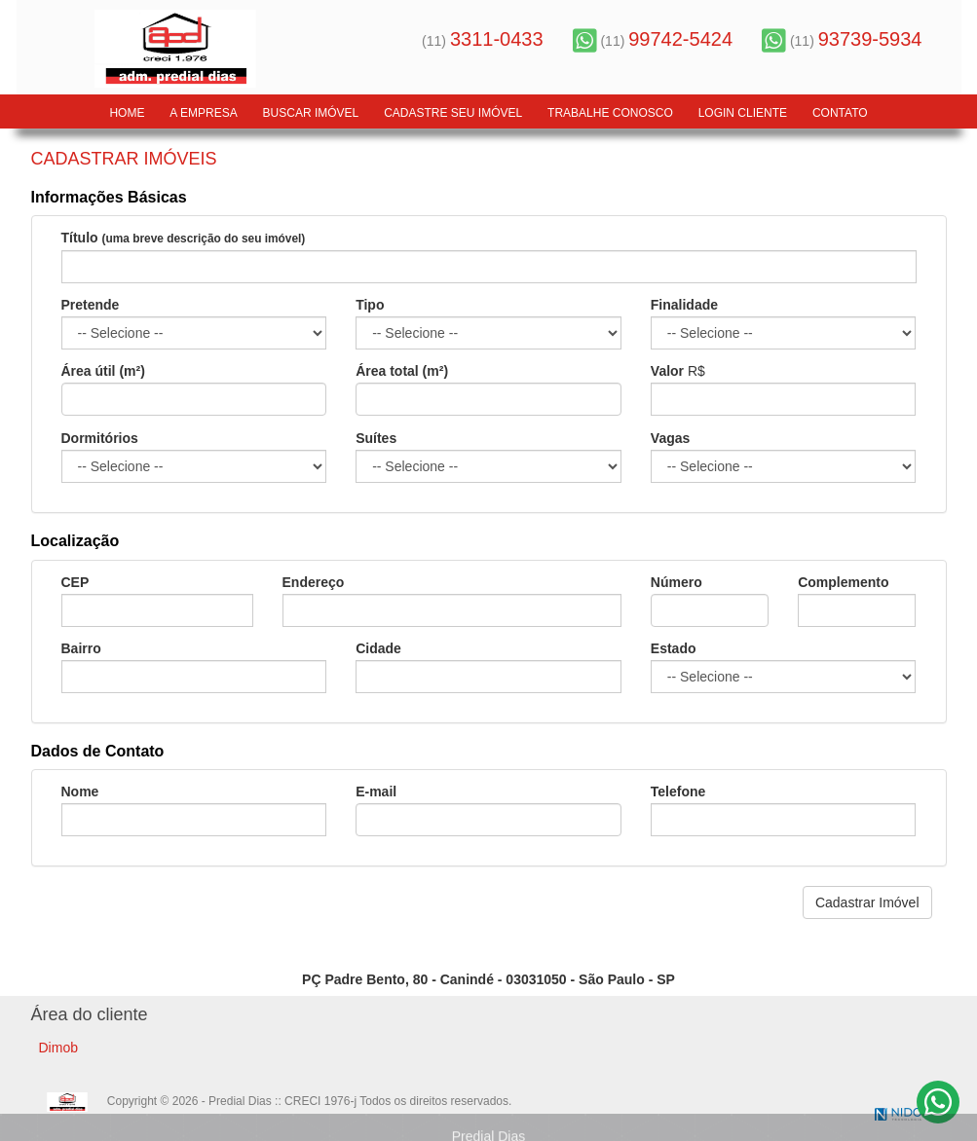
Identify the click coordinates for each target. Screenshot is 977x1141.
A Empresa (203, 113)
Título (183, 238)
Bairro (81, 648)
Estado (673, 648)
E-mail (376, 791)
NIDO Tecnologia (898, 1114)
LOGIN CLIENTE (742, 113)
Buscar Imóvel (311, 113)
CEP (75, 582)
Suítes (376, 438)
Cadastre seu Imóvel (453, 113)
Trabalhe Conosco (610, 113)
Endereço (313, 582)
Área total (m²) (402, 371)
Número (676, 582)
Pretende (90, 305)
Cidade (378, 648)
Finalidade (684, 305)
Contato (840, 113)
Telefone (678, 791)
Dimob (58, 1047)
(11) (482, 41)
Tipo (370, 305)
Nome (80, 791)
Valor (667, 371)
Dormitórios (99, 438)
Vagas (670, 438)
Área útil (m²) (103, 371)
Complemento (843, 582)
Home (126, 113)
